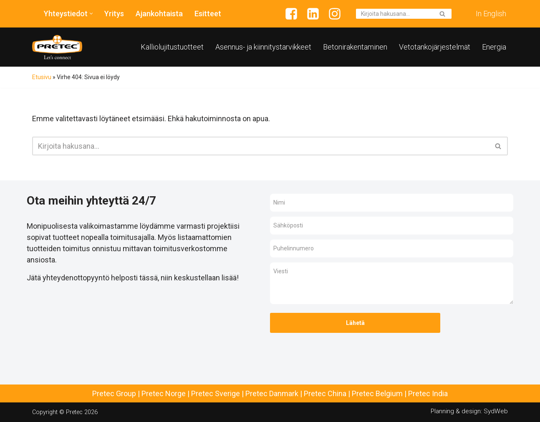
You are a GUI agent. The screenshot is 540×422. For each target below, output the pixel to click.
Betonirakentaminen (355, 46)
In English (491, 13)
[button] (91, 13)
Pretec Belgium (377, 393)
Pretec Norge (163, 393)
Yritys (114, 13)
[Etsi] (394, 14)
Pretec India (428, 393)
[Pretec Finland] (57, 47)
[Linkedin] (313, 13)
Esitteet (207, 13)
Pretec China (325, 393)
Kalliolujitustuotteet (172, 46)
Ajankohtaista (159, 13)
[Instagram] (334, 13)
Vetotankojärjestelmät (434, 46)
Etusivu (41, 77)
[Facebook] (291, 13)
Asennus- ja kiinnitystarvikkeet (263, 46)
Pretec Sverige (215, 393)
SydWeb (496, 411)
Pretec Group (114, 393)
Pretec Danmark (271, 393)
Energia (494, 46)
